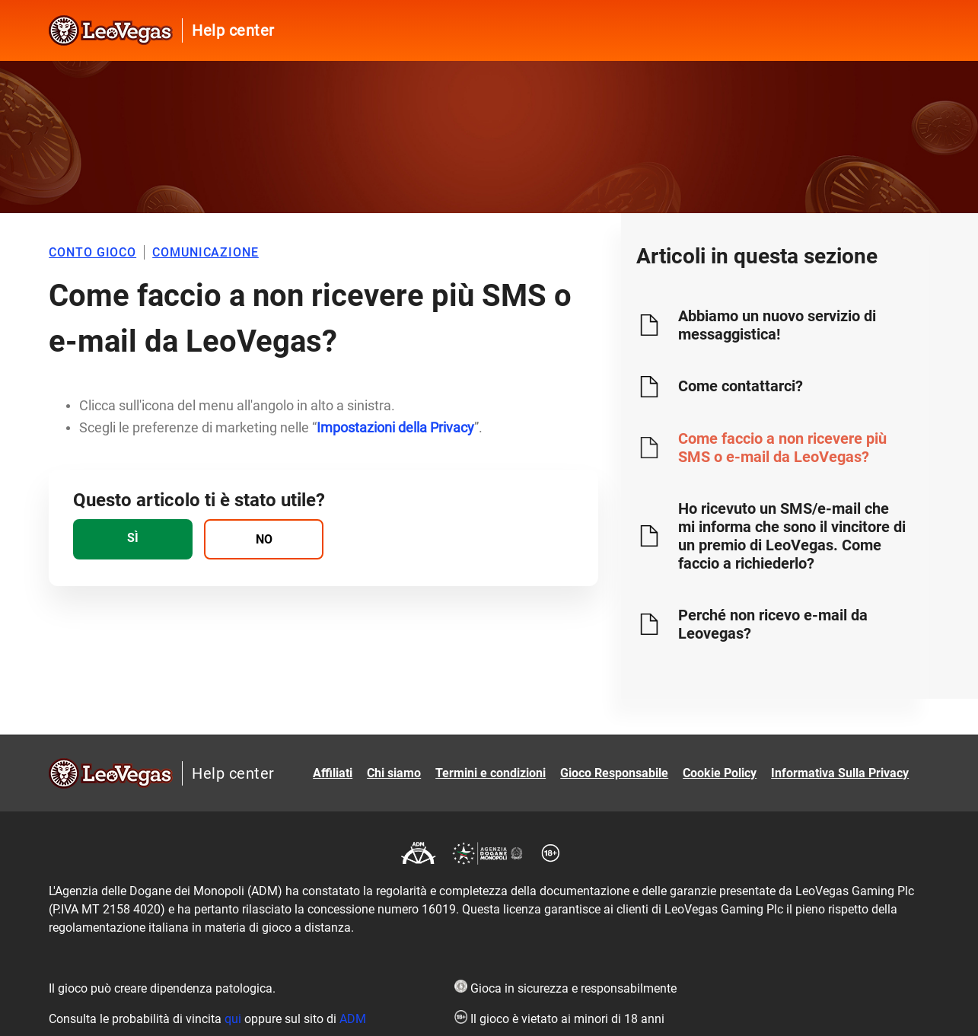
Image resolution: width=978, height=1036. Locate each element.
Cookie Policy (720, 773)
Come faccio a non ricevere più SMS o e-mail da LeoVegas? (782, 447)
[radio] (133, 539)
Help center (233, 30)
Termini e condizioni (490, 773)
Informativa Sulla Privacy (840, 773)
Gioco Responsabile (614, 773)
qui (233, 1019)
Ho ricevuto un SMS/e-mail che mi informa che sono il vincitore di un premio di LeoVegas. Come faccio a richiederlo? (792, 535)
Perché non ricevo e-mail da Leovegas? (773, 624)
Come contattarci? (740, 386)
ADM (352, 1019)
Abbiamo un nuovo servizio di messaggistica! (777, 325)
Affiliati (332, 773)
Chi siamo (394, 773)
